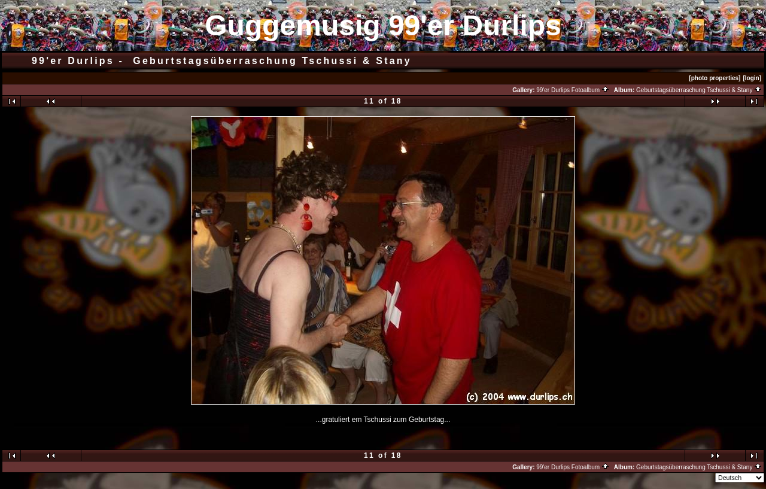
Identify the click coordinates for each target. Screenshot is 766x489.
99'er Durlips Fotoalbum (572, 90)
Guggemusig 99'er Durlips (383, 25)
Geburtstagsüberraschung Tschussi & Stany (699, 90)
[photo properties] (714, 78)
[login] (752, 78)
